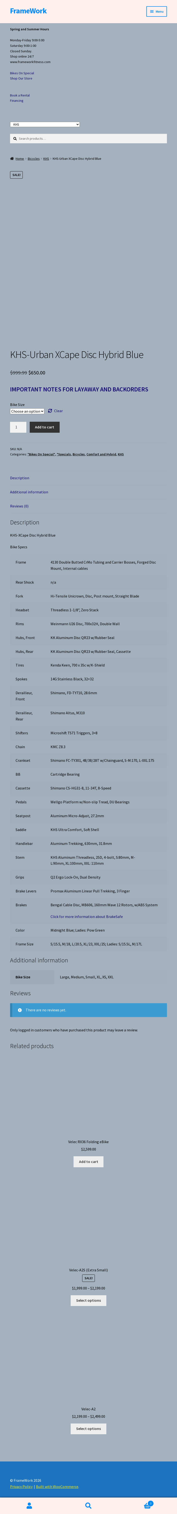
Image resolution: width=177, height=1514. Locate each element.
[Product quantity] (18, 427)
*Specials (64, 454)
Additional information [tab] (29, 492)
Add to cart (44, 427)
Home (20, 158)
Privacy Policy (21, 1486)
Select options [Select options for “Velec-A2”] (88, 1428)
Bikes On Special (22, 73)
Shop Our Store (21, 78)
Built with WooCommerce (57, 1486)
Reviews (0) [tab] (19, 506)
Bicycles (34, 158)
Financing (16, 100)
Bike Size (17, 404)
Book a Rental (20, 95)
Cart (136, 1502)
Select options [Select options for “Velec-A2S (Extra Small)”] (88, 1300)
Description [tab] (19, 477)
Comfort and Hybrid (101, 454)
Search (88, 1506)
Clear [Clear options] (58, 410)
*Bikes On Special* (41, 454)
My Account (29, 1506)
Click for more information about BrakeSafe (87, 916)
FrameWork (28, 11)
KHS (46, 158)
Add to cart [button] (88, 1161)
